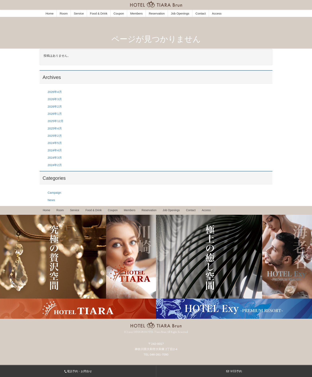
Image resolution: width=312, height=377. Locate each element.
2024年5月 (55, 143)
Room (64, 13)
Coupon (119, 13)
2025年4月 (55, 128)
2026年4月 (55, 91)
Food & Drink (98, 13)
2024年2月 (55, 165)
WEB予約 (236, 371)
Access (216, 13)
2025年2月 (55, 135)
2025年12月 (55, 121)
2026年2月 (55, 106)
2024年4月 (55, 150)
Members (136, 13)
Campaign (54, 192)
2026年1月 (55, 113)
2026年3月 (55, 99)
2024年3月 (55, 157)
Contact (200, 13)
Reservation (157, 13)
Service (79, 13)
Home (50, 13)
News (51, 200)
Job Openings (180, 13)
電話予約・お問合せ (78, 371)
